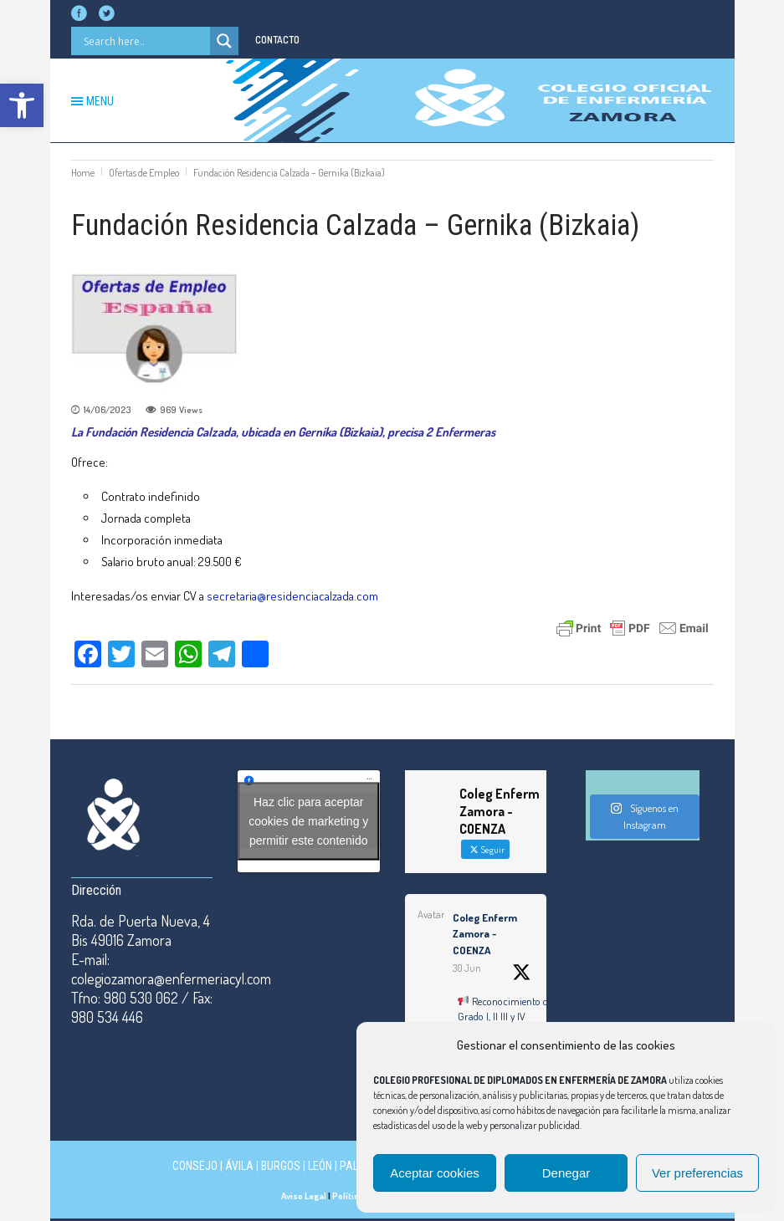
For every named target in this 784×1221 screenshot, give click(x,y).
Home (83, 172)
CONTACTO (277, 39)
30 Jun (467, 968)
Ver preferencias (697, 1173)
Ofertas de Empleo (144, 172)
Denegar (566, 1173)
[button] (22, 105)
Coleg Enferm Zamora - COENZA (485, 934)
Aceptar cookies (434, 1173)
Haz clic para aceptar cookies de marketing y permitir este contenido (308, 821)
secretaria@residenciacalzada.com (292, 596)
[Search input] (145, 41)
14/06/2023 (107, 410)
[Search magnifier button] (224, 41)
